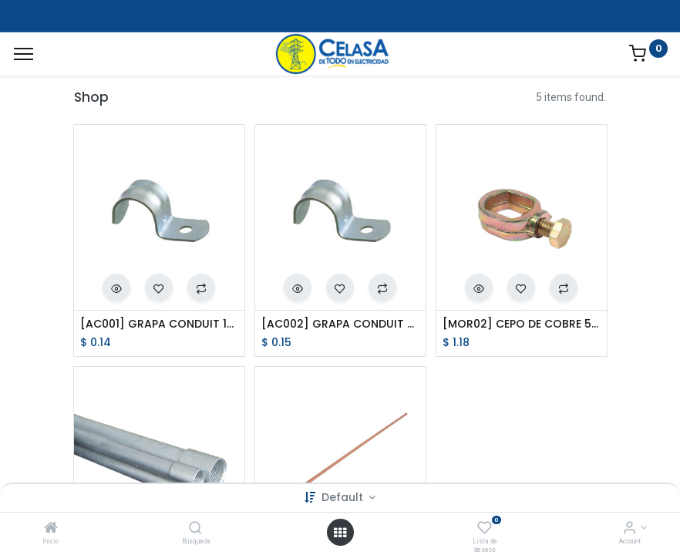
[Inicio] (51, 529)
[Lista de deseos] (484, 529)
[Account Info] (629, 529)
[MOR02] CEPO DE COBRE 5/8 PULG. (522, 324)
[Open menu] (340, 532)
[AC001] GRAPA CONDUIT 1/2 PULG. (159, 324)
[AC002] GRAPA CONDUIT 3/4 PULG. (340, 324)
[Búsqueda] (195, 529)
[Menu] (23, 54)
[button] (116, 287)
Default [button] (343, 497)
